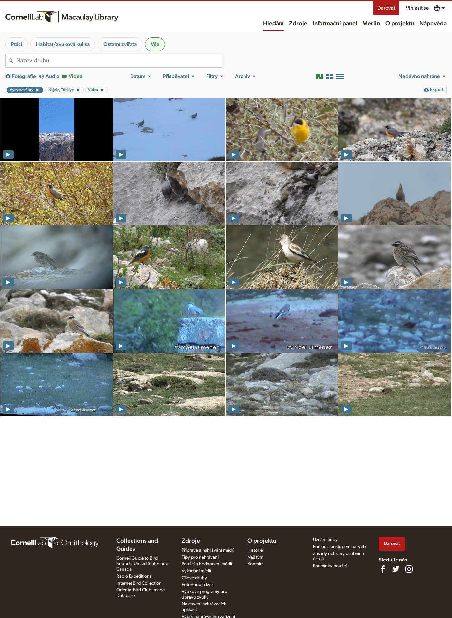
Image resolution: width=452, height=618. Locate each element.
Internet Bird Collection (139, 583)
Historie (255, 550)
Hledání (273, 24)
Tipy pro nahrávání (200, 557)
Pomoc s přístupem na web (339, 546)
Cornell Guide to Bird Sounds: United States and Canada (142, 564)
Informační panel (335, 24)
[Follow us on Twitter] (396, 569)
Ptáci (16, 44)
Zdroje (298, 24)
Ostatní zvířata (120, 44)
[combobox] (119, 60)
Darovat (386, 8)
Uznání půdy (325, 539)
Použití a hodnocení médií (207, 564)
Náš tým (255, 557)
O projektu (399, 24)
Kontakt (255, 564)
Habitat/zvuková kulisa (63, 44)
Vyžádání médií (196, 571)
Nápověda (433, 24)
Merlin (371, 24)
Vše (155, 44)
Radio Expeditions (134, 576)
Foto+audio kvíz (197, 584)
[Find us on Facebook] (383, 569)
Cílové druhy (194, 578)
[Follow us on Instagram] (409, 569)
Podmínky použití (330, 566)
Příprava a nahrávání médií (208, 550)
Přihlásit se (416, 8)
